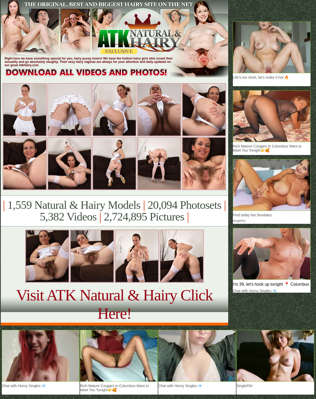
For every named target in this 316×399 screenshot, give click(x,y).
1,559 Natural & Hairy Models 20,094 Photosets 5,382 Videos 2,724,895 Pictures (114, 211)
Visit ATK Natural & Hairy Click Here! (114, 304)
